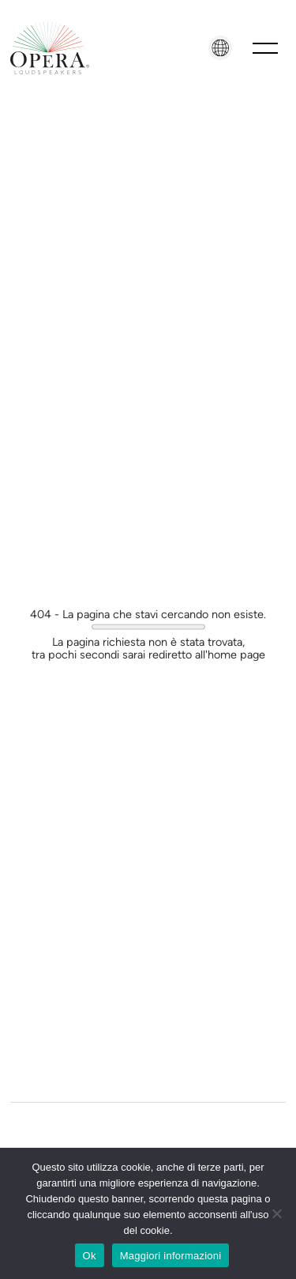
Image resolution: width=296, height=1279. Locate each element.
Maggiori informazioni (171, 1256)
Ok (89, 1256)
